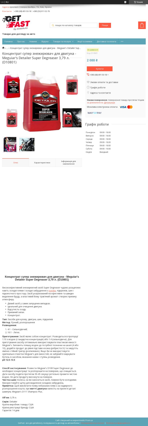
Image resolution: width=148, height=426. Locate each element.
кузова (52, 290)
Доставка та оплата (106, 41)
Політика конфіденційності (118, 423)
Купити (100, 68)
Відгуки (45, 41)
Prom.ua (89, 420)
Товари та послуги (62, 41)
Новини (33, 41)
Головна (9, 41)
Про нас (21, 41)
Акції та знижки (84, 41)
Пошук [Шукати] (105, 25)
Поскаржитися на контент (92, 423)
